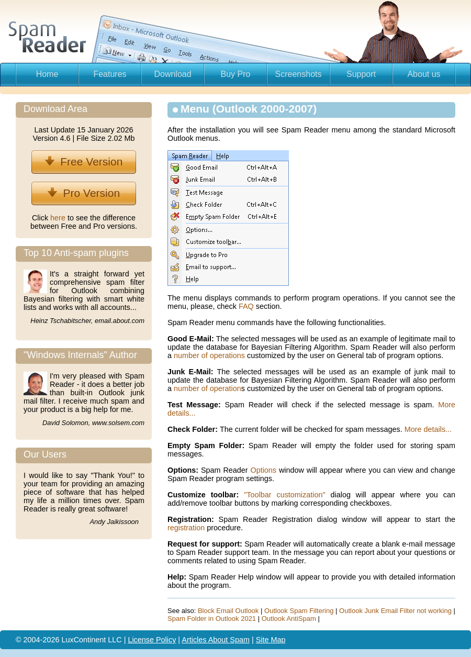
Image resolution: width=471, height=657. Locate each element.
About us (423, 74)
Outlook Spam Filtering (298, 611)
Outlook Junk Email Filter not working (395, 611)
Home (47, 74)
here (59, 218)
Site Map (271, 640)
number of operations (209, 355)
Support (361, 74)
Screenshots (298, 74)
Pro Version (84, 193)
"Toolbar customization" (284, 495)
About (219, 640)
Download (172, 74)
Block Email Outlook (228, 611)
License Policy (152, 640)
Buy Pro (236, 74)
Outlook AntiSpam (289, 618)
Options (263, 470)
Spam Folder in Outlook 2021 (211, 618)
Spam (240, 640)
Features (109, 74)
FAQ (246, 306)
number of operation (207, 388)
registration (186, 528)
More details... (428, 429)
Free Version (84, 161)
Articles (195, 640)
